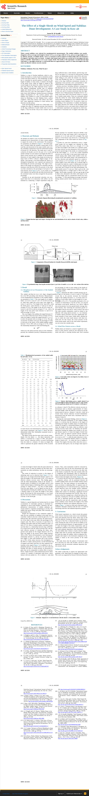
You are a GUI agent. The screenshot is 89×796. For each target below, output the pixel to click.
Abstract (3, 20)
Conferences (38, 13)
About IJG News (5, 62)
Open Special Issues (6, 68)
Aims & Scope (5, 42)
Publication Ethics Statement (9, 59)
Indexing (3, 38)
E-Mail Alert (6, 793)
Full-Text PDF (5, 23)
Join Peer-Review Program (20, 793)
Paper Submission (6, 51)
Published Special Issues (7, 70)
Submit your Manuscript (73, 793)
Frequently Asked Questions (8, 64)
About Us (60, 13)
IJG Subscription (5, 53)
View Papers (4, 40)
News (50, 13)
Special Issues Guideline (7, 72)
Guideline (4, 47)
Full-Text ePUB (5, 27)
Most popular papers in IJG (8, 57)
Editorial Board (5, 44)
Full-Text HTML (5, 25)
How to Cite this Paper (7, 31)
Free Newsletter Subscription (9, 55)
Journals (17, 13)
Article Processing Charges (8, 49)
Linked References (6, 29)
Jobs (72, 13)
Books (27, 13)
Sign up (60, 793)
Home (6, 13)
